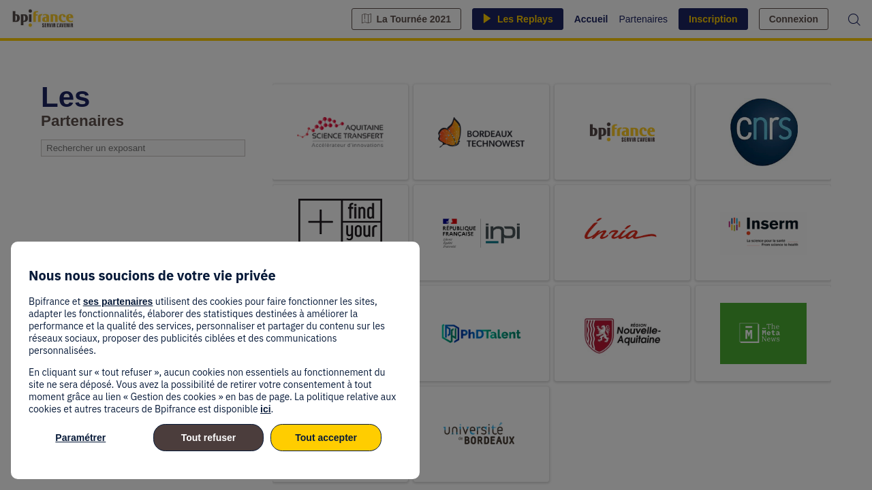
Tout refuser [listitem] (208, 437)
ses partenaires (118, 301)
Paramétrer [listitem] (80, 437)
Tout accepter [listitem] (326, 437)
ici (265, 409)
